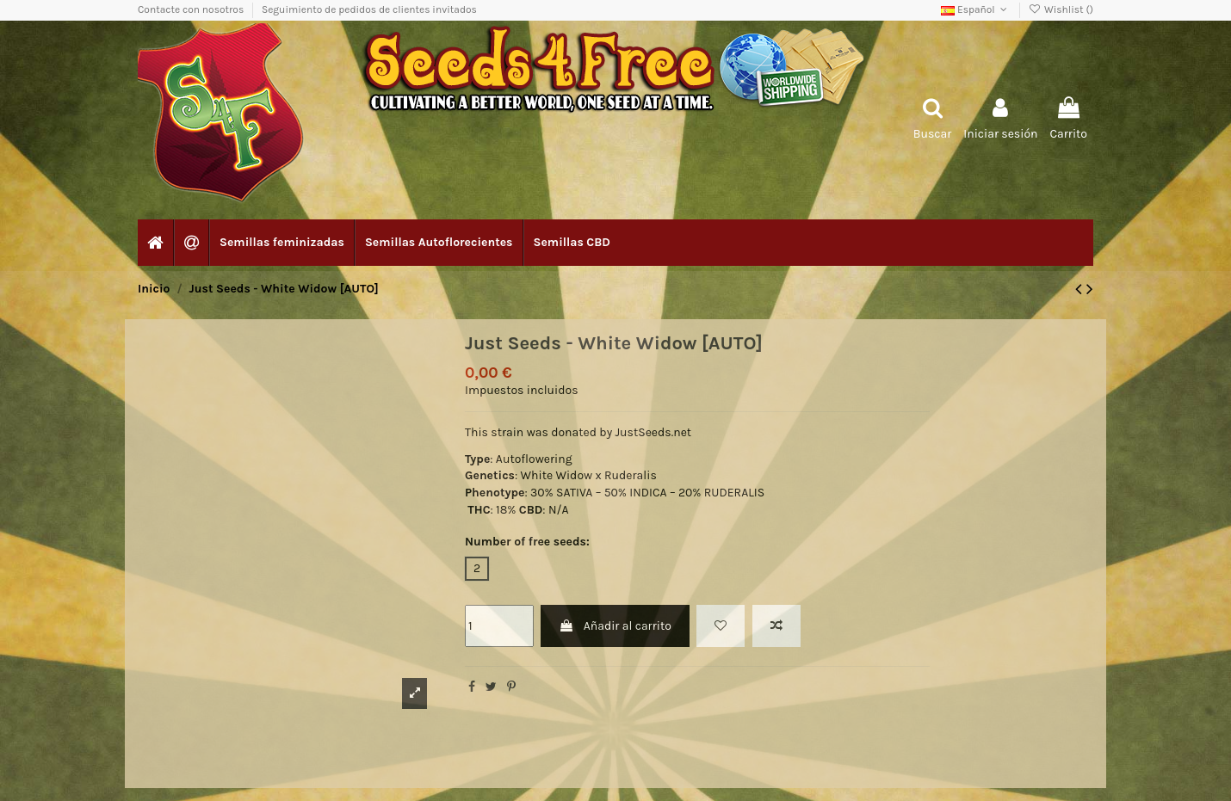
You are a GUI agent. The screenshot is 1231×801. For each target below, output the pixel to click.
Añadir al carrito (615, 626)
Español (976, 9)
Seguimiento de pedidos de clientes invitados (369, 9)
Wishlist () (1061, 9)
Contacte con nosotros (192, 9)
